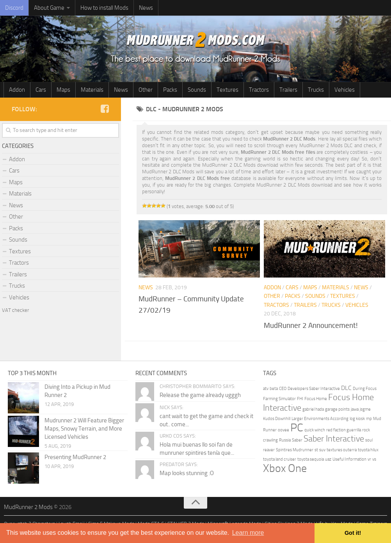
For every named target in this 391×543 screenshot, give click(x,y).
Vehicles (344, 89)
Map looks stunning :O (187, 473)
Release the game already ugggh (200, 395)
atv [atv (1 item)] (265, 388)
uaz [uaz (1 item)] (328, 459)
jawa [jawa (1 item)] (355, 409)
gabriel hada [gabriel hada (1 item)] (313, 409)
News (146, 7)
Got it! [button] (353, 533)
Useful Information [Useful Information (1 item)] (349, 459)
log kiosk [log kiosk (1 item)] (357, 418)
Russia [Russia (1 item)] (285, 440)
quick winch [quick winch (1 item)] (314, 430)
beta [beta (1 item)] (274, 388)
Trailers (288, 89)
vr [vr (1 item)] (369, 459)
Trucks (316, 89)
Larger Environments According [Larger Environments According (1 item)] (319, 418)
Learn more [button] (248, 532)
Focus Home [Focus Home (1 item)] (315, 398)
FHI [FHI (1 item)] (300, 398)
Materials (92, 89)
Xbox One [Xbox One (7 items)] (285, 468)
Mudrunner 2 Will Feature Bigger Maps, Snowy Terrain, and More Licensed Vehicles (84, 428)
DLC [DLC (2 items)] (346, 388)
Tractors (259, 89)
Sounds (197, 89)
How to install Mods (104, 7)
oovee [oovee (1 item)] (283, 430)
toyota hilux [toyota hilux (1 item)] (368, 449)
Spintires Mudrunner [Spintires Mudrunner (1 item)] (294, 449)
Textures (227, 89)
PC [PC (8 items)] (296, 427)
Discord (14, 7)
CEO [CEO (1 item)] (282, 388)
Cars (41, 89)
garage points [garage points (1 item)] (337, 409)
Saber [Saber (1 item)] (297, 440)
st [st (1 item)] (316, 449)
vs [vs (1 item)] (374, 459)
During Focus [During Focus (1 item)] (365, 388)
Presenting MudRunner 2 (75, 457)
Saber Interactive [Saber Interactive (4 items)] (334, 438)
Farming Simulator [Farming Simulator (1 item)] (279, 398)
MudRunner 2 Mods (28, 507)
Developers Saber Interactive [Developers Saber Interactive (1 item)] (314, 388)
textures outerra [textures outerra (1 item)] (342, 449)
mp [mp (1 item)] (369, 418)
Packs (170, 89)
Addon (17, 89)
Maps (63, 89)
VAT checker (15, 310)
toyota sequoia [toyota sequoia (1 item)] (310, 459)
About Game (49, 7)
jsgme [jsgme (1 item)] (365, 409)
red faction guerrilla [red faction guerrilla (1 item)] (343, 430)
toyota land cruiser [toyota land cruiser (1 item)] (279, 459)
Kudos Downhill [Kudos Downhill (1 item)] (276, 418)
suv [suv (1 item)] (322, 449)
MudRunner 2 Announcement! (311, 325)
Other (146, 89)
